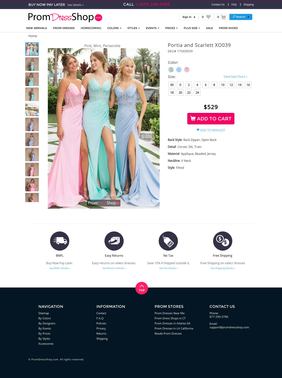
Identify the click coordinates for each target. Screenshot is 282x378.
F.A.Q (100, 318)
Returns (101, 333)
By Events (44, 328)
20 (180, 93)
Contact (101, 313)
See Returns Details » (114, 268)
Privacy (101, 328)
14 (239, 85)
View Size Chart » (235, 77)
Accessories (45, 343)
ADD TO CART (211, 119)
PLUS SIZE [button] (192, 28)
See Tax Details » (168, 268)
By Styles (44, 338)
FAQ (234, 4)
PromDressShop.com (44, 359)
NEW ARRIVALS (36, 28)
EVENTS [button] (152, 28)
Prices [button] (171, 28)
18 (172, 93)
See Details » (76, 5)
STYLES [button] (133, 28)
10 (222, 85)
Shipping (248, 4)
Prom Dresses (64, 28)
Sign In (186, 17)
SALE (209, 28)
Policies (101, 323)
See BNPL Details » (60, 268)
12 (231, 85)
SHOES (228, 28)
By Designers (46, 323)
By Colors (44, 318)
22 (189, 93)
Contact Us (218, 4)
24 (197, 93)
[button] (241, 16)
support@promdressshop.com (229, 327)
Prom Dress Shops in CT (170, 318)
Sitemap (43, 313)
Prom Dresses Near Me (169, 313)
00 (172, 85)
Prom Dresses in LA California (174, 328)
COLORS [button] (114, 28)
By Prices (44, 333)
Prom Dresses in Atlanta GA (173, 323)
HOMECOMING (91, 28)
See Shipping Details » (223, 268)
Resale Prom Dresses (168, 333)
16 (248, 85)
